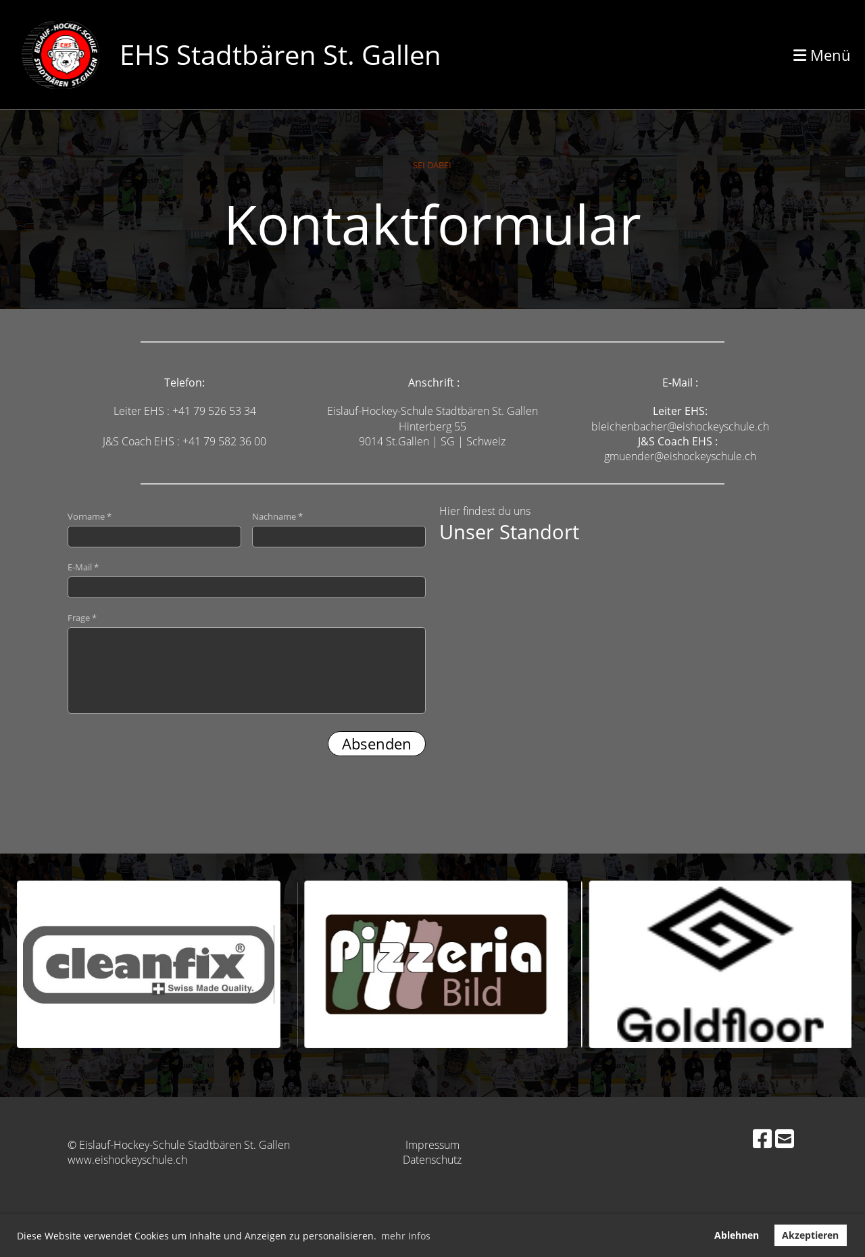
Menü (822, 55)
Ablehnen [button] (736, 1235)
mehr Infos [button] (405, 1235)
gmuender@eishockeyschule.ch (680, 456)
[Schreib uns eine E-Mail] (784, 1138)
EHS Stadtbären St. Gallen (280, 54)
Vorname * (154, 528)
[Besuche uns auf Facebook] (762, 1138)
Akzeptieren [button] (810, 1235)
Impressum (432, 1144)
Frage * (247, 663)
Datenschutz (432, 1159)
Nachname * (339, 528)
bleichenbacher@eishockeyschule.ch (680, 426)
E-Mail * (247, 579)
